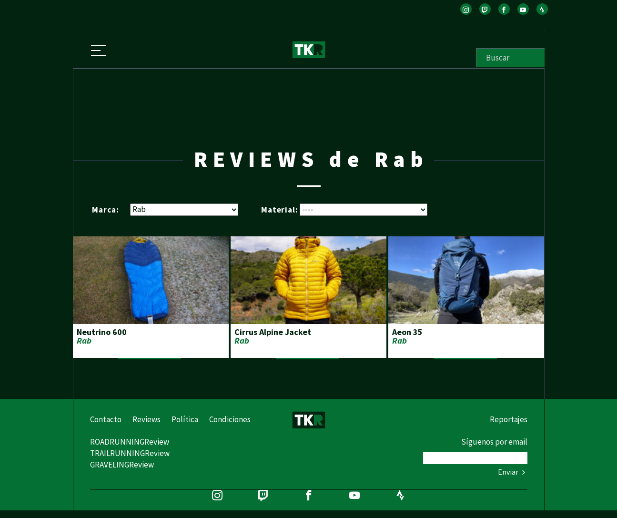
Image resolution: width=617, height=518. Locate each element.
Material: (279, 209)
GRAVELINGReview (122, 464)
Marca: (105, 209)
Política (185, 419)
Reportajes (508, 419)
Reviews (146, 419)
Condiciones (230, 419)
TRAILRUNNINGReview (130, 453)
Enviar (512, 472)
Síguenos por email (494, 442)
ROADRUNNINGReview (129, 442)
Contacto (105, 419)
